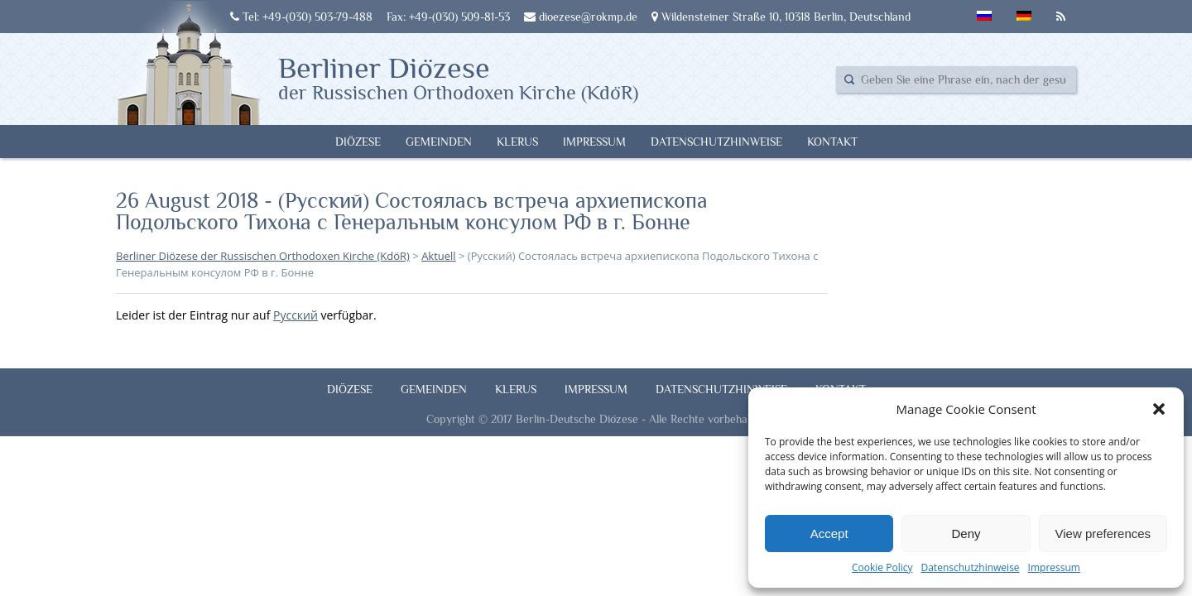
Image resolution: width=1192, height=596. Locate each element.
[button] (1159, 409)
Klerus (517, 141)
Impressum (1054, 567)
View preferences (1103, 533)
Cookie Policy (882, 567)
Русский (295, 315)
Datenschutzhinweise (969, 567)
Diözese (358, 141)
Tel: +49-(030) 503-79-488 (301, 16)
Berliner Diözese (458, 77)
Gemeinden (439, 141)
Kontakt (832, 141)
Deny (965, 533)
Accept (829, 533)
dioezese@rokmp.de (580, 16)
